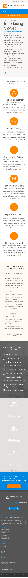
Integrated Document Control (15, 381)
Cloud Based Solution (13, 358)
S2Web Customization (5, 537)
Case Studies (4, 545)
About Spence (4, 557)
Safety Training (14, 128)
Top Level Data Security (14, 373)
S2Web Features (4, 534)
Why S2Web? (4, 532)
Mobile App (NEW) (5, 538)
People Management (14, 100)
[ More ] (21, 112)
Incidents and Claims (14, 186)
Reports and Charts (14, 214)
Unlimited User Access (13, 362)
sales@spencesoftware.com (7, 569)
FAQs (2, 552)
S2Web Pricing (4, 535)
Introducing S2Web (5, 529)
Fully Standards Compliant (14, 366)
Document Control (14, 243)
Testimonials (3, 546)
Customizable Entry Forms (14, 377)
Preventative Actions (14, 157)
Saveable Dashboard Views (15, 390)
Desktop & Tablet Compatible (15, 369)
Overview (3, 543)
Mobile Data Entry (12, 354)
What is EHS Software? (6, 531)
